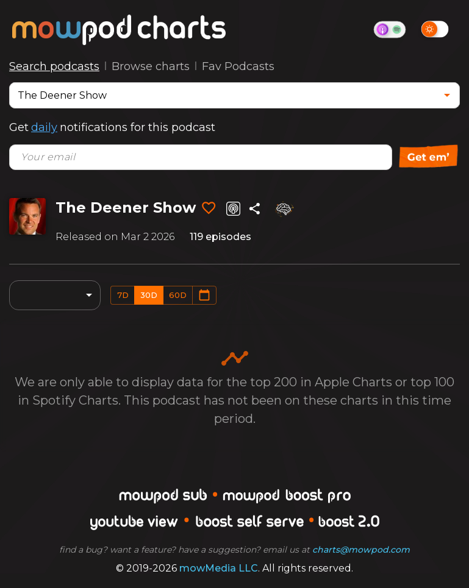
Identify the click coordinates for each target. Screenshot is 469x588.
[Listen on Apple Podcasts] (233, 209)
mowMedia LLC (218, 568)
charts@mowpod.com (361, 549)
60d (178, 295)
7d (123, 295)
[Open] (447, 95)
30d (148, 295)
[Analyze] (284, 209)
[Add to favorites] (208, 208)
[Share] (255, 209)
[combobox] (225, 95)
